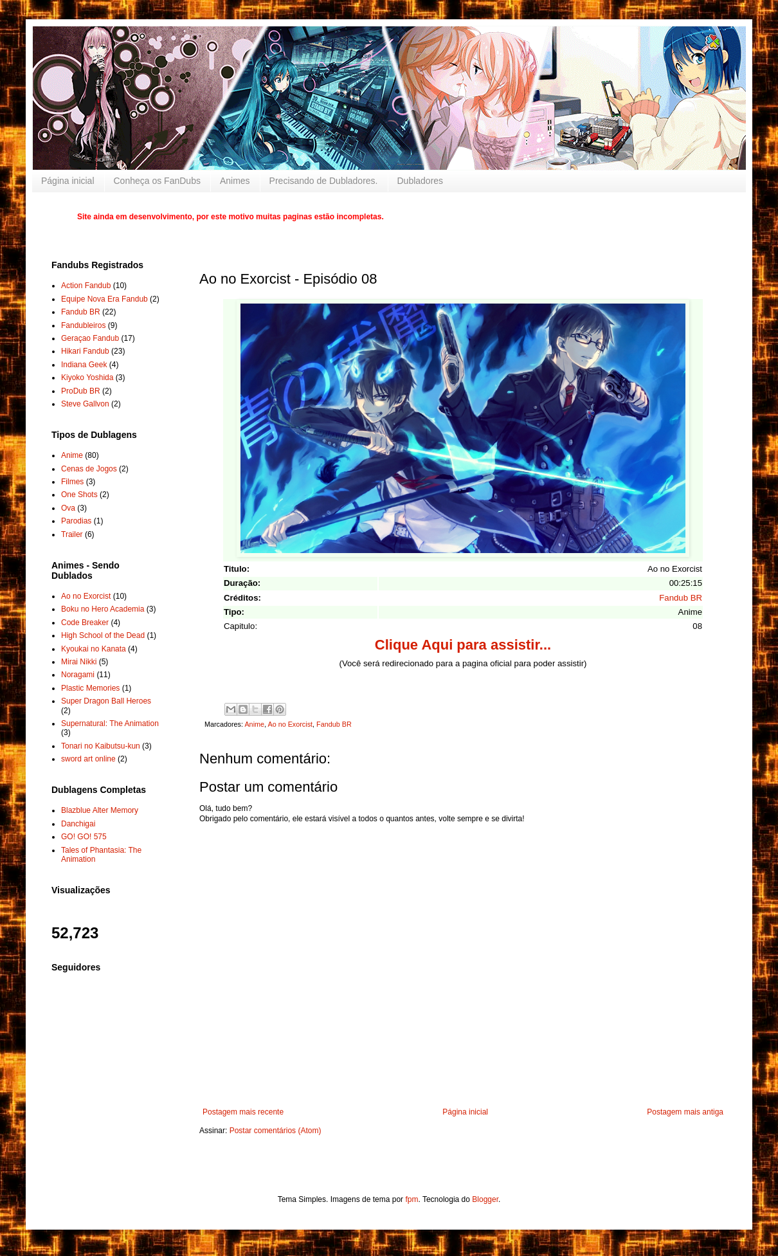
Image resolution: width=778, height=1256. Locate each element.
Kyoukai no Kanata (93, 648)
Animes (235, 181)
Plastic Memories (90, 688)
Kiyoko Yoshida (87, 377)
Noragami (78, 674)
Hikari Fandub (85, 351)
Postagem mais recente (243, 1111)
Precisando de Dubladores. (323, 181)
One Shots (79, 494)
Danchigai (78, 823)
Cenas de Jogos (89, 468)
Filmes (72, 481)
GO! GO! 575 (84, 836)
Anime (254, 724)
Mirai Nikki (78, 661)
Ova (68, 508)
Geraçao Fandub (90, 338)
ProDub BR (80, 391)
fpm (411, 1199)
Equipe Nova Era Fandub (104, 299)
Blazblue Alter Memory (99, 810)
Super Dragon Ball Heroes (106, 700)
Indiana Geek (84, 364)
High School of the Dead (103, 635)
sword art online (88, 758)
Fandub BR (680, 598)
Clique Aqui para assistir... (463, 645)
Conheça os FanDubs (157, 181)
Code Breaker (85, 622)
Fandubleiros (83, 325)
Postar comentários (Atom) (275, 1130)
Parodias (76, 520)
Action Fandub (86, 285)
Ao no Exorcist (289, 724)
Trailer (72, 534)
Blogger (485, 1199)
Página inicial (68, 181)
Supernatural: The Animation (110, 723)
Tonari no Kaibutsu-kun (100, 746)
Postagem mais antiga (685, 1111)
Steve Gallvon (85, 403)
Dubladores (420, 181)
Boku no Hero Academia (102, 609)
